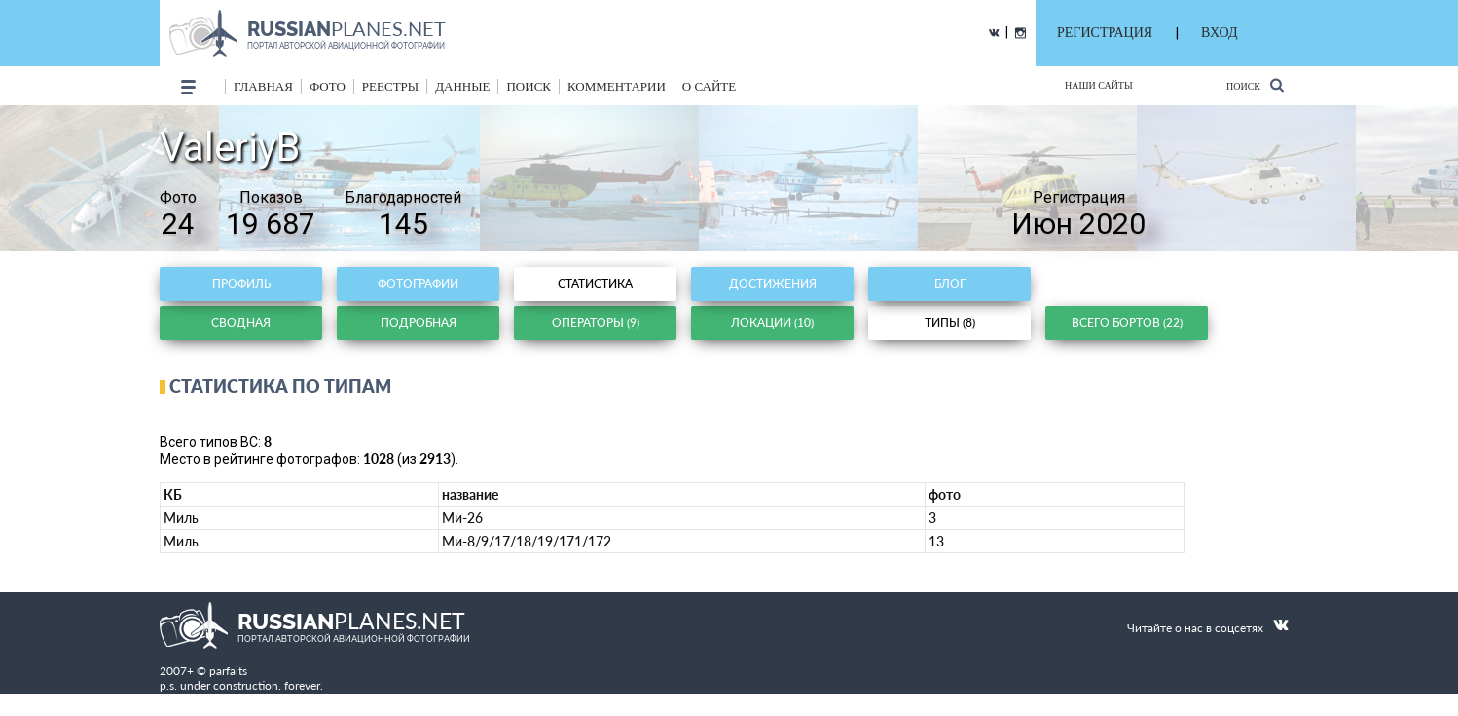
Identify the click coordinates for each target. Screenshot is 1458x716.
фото (328, 86)
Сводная (241, 323)
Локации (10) (772, 323)
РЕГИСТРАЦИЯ (1104, 32)
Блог (950, 284)
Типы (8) (950, 323)
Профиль (241, 284)
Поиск (1255, 85)
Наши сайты (1099, 85)
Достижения (773, 284)
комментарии (616, 86)
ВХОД (1219, 32)
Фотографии (418, 284)
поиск (528, 86)
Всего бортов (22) (1127, 323)
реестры (390, 86)
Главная (263, 86)
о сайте (709, 86)
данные (462, 86)
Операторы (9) (595, 323)
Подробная (418, 323)
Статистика (595, 284)
